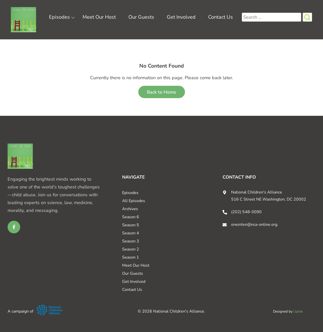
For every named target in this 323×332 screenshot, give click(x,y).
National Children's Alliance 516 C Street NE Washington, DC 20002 (268, 195)
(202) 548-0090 (246, 212)
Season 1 (130, 257)
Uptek (298, 311)
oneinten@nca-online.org (254, 224)
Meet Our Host (99, 17)
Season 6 (130, 217)
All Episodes (133, 201)
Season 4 (130, 233)
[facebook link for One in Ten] (14, 227)
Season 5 (130, 225)
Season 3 (130, 241)
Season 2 (130, 249)
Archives (130, 209)
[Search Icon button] (307, 17)
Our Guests (141, 17)
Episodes (59, 17)
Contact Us (220, 17)
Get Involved (181, 17)
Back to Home (161, 92)
